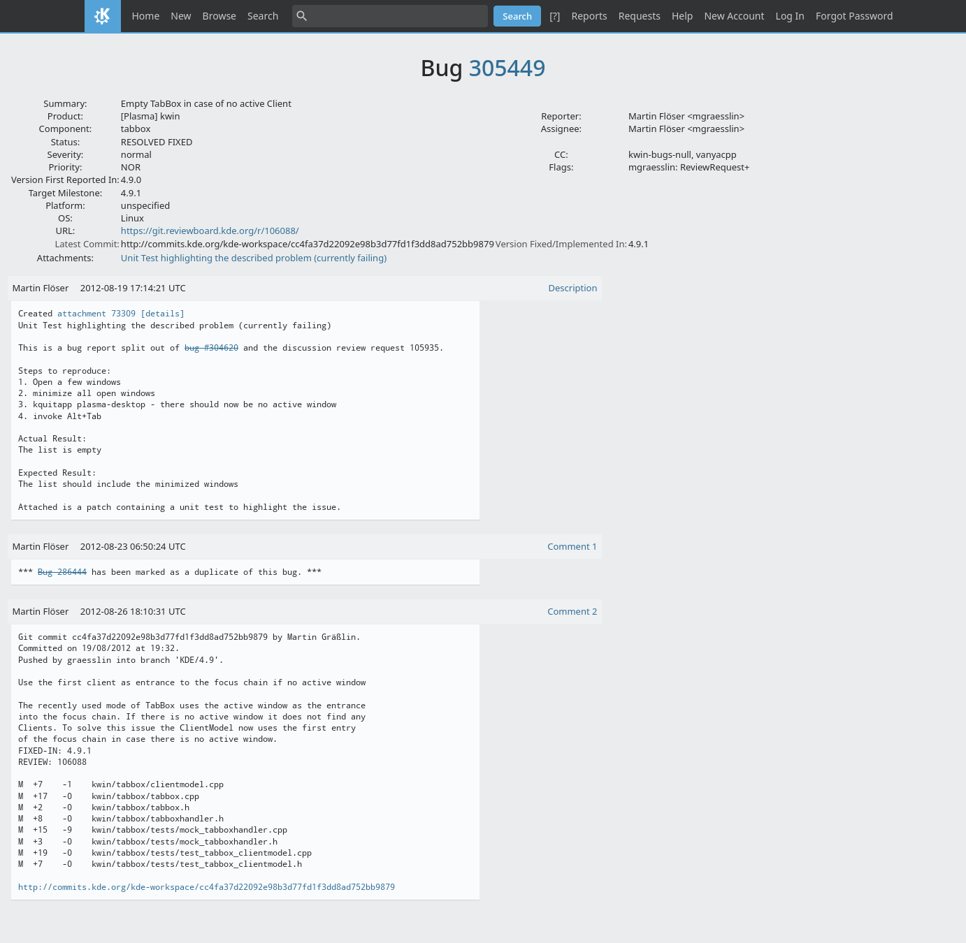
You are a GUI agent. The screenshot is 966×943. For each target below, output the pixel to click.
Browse (219, 15)
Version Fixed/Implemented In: (561, 243)
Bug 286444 (62, 572)
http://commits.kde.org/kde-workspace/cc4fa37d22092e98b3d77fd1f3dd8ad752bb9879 (206, 887)
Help (682, 15)
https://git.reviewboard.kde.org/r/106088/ (210, 230)
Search (262, 15)
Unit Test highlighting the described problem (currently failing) (254, 257)
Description (573, 288)
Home (146, 15)
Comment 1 (572, 546)
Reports (589, 15)
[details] (162, 314)
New (181, 15)
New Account (734, 15)
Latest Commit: (87, 243)
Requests (640, 15)
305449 (507, 67)
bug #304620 (211, 348)
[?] (554, 15)
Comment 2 (572, 611)
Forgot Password (854, 15)
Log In (790, 15)
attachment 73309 (96, 314)
